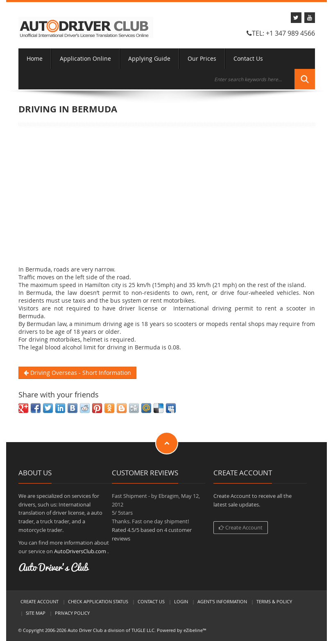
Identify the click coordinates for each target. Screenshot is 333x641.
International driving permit (213, 308)
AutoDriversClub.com (80, 551)
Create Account (241, 527)
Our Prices (202, 58)
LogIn (181, 601)
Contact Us (248, 58)
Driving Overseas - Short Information (77, 372)
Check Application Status (98, 601)
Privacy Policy (72, 613)
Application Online (85, 58)
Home (35, 58)
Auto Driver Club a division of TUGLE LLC (111, 630)
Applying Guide (149, 58)
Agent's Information (222, 601)
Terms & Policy (274, 601)
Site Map (35, 613)
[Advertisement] (166, 195)
